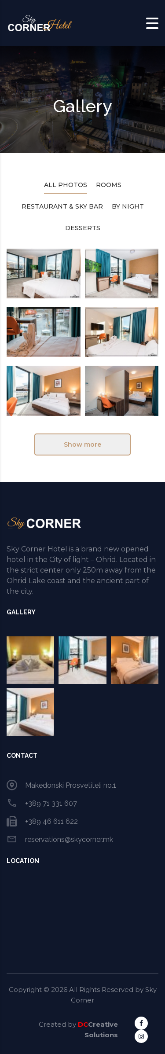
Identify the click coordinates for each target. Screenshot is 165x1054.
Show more (82, 444)
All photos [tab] (65, 185)
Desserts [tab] (82, 228)
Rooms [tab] (108, 185)
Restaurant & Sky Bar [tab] (62, 206)
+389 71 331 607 (51, 803)
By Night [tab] (128, 206)
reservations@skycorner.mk (69, 839)
